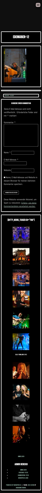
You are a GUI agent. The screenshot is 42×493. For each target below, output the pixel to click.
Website (7, 170)
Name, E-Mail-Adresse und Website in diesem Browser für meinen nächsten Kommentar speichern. (20, 181)
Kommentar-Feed (23, 475)
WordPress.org (23, 478)
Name (7, 152)
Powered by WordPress (14, 485)
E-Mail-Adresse (11, 159)
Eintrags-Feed (23, 473)
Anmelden (21, 456)
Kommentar (9, 122)
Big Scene (31, 485)
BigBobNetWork (21, 488)
